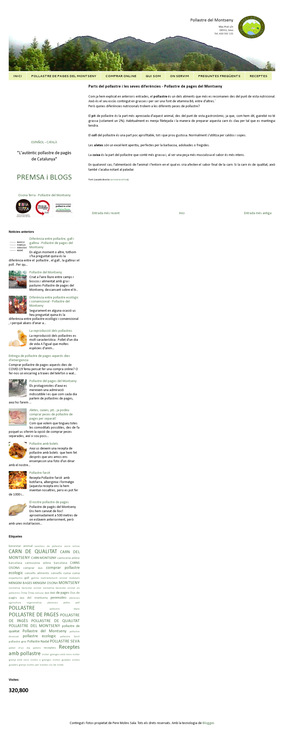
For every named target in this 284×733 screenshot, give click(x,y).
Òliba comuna (36, 593)
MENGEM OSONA (45, 583)
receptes (50, 647)
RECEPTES (258, 76)
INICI (17, 76)
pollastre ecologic (39, 636)
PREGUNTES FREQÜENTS (219, 76)
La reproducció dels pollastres (50, 331)
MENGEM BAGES (20, 583)
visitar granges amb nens (57, 654)
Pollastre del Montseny (45, 272)
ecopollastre (16, 578)
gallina (35, 578)
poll (77, 602)
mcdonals (74, 578)
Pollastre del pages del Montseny (52, 381)
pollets (37, 648)
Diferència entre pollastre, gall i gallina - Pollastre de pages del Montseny (51, 243)
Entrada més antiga (258, 213)
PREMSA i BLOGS (44, 178)
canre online (72, 546)
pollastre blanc (65, 609)
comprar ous (33, 568)
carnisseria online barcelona (46, 563)
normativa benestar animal (25, 588)
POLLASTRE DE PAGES (34, 615)
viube (60, 665)
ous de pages (59, 593)
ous (47, 592)
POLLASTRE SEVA (65, 641)
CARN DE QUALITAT (33, 552)
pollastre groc (18, 641)
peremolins (59, 598)
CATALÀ (52, 142)
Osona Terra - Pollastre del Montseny (44, 195)
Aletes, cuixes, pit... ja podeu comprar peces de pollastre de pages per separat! (51, 414)
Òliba (24, 593)
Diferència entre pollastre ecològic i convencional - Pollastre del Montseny (53, 302)
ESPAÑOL (38, 142)
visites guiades (62, 660)
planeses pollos (58, 602)
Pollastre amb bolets (43, 444)
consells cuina (61, 573)
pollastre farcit (70, 636)
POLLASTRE (22, 608)
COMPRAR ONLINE (120, 76)
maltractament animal (54, 578)
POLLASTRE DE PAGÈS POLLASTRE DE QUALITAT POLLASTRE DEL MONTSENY (44, 620)
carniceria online (119, 179)
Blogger (208, 723)
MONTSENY (69, 583)
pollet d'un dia (19, 648)
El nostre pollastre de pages (49, 502)
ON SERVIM (179, 76)
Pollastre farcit (39, 473)
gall (26, 578)
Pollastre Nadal (38, 641)
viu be (52, 665)
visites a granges (40, 660)
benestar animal (21, 546)
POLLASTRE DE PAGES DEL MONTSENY (63, 76)
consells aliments (37, 573)
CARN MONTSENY (44, 558)
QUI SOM (153, 76)
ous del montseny (34, 597)
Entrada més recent (106, 213)
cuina (76, 573)
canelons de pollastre (48, 546)
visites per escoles (37, 665)
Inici (182, 213)
